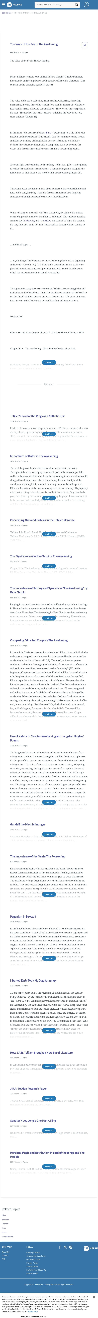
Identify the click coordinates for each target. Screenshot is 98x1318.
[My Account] (87, 4)
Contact (5, 1255)
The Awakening (7, 1236)
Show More (49, 362)
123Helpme (6, 12)
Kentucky (30, 220)
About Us (5, 1252)
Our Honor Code (33, 1259)
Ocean (4, 1232)
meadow (47, 220)
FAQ (3, 1259)
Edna (48, 132)
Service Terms (32, 1266)
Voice (4, 1228)
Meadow (5, 1224)
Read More (49, 434)
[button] (4, 4)
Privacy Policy (32, 1263)
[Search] (76, 5)
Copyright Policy (33, 1252)
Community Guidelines (35, 1256)
